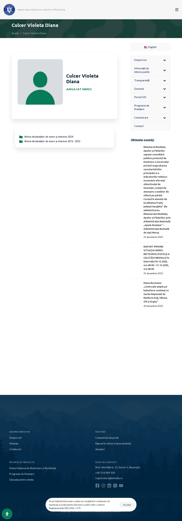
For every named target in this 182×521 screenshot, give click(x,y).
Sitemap (13, 443)
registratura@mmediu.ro (109, 478)
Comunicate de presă (107, 437)
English (150, 47)
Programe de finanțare (21, 473)
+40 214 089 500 (105, 472)
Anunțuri (100, 449)
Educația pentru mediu (21, 479)
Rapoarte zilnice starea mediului (113, 443)
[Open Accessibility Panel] (7, 513)
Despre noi (15, 437)
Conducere (15, 449)
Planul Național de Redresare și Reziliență (32, 468)
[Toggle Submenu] (165, 60)
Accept (127, 504)
